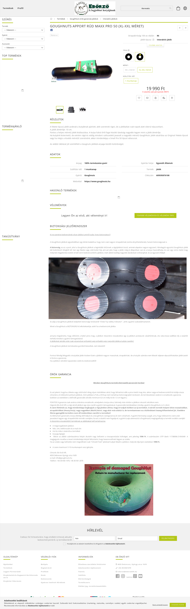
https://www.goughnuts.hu (97, 182)
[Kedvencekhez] (139, 99)
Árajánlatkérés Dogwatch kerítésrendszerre (20, 577)
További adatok (155, 46)
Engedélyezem (178, 605)
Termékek (7, 569)
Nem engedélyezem (160, 605)
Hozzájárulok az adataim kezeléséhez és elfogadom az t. (96, 545)
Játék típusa (147, 41)
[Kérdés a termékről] (172, 99)
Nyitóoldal (8, 565)
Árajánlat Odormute (12, 582)
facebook (117, 577)
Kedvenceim (46, 580)
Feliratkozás (168, 539)
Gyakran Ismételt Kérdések (53, 583)
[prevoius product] (179, 28)
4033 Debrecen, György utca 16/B (132, 565)
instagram (123, 577)
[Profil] (21, 8)
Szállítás (82, 576)
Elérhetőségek (84, 580)
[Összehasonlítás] (164, 99)
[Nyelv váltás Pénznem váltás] (185, 8)
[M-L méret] (130, 70)
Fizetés (81, 573)
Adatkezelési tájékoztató (89, 569)
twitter (129, 578)
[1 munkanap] (131, 81)
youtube (140, 577)
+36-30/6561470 (124, 569)
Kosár (43, 576)
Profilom (44, 573)
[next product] (185, 28)
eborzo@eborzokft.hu (127, 573)
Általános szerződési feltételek (92, 565)
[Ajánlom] (147, 99)
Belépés (44, 565)
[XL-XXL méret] (145, 70)
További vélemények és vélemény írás (155, 216)
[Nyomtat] (155, 99)
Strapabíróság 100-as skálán (141, 37)
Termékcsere (84, 583)
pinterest (135, 577)
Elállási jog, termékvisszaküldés (92, 587)
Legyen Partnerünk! (12, 573)
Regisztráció (46, 569)
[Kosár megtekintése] (9, 8)
